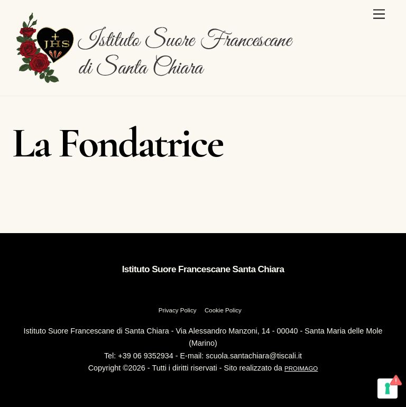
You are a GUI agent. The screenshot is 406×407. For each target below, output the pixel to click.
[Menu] (379, 14)
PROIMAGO (301, 368)
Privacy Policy (178, 310)
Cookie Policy (223, 310)
